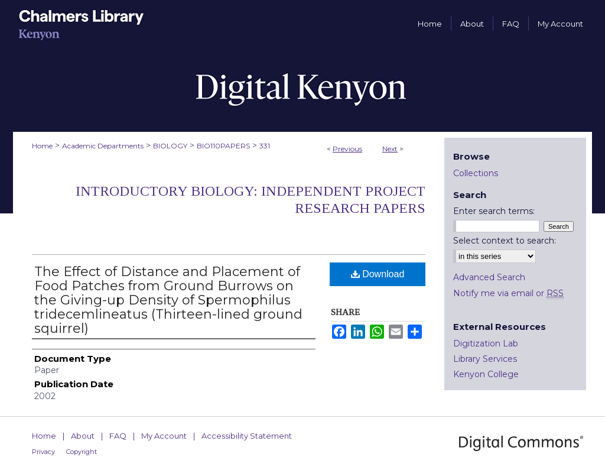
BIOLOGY (170, 145)
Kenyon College (486, 374)
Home (42, 145)
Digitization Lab (485, 343)
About (83, 435)
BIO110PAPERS (223, 145)
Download (378, 274)
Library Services (485, 359)
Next (390, 148)
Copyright (81, 452)
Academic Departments (103, 145)
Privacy (43, 452)
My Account (164, 435)
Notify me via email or (508, 293)
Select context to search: (504, 240)
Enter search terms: (494, 211)
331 (264, 145)
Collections (475, 173)
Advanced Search (489, 277)
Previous (347, 148)
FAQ (117, 435)
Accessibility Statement (246, 435)
